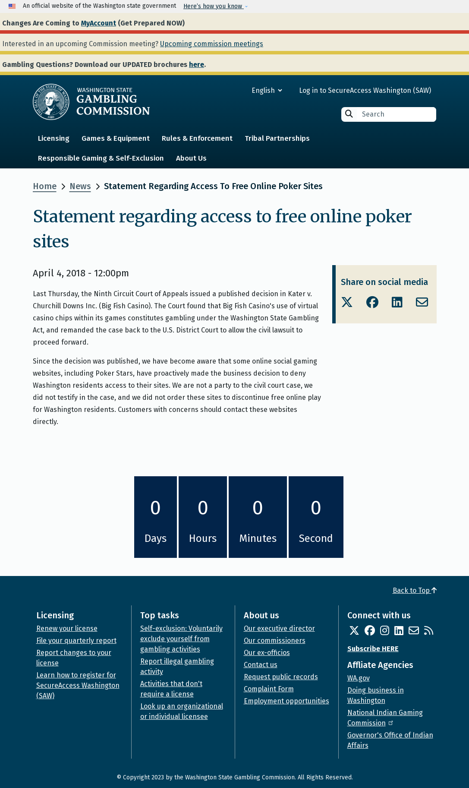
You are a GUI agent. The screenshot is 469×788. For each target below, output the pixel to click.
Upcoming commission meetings (211, 44)
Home (45, 186)
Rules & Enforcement (197, 138)
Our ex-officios (267, 653)
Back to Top (415, 590)
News (80, 186)
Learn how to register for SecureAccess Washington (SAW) (78, 685)
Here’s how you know (213, 6)
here (196, 64)
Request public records (281, 677)
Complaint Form (269, 689)
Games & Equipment (116, 138)
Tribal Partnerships (277, 138)
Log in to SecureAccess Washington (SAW (364, 90)
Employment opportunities (286, 701)
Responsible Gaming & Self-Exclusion (101, 158)
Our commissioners (274, 640)
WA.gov (358, 678)
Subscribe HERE (373, 649)
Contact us (260, 665)
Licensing (53, 138)
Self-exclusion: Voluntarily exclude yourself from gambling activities (181, 638)
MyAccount (98, 23)
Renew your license (67, 628)
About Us (191, 158)
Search (349, 114)
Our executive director (279, 628)
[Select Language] (235, 90)
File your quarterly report (76, 640)
